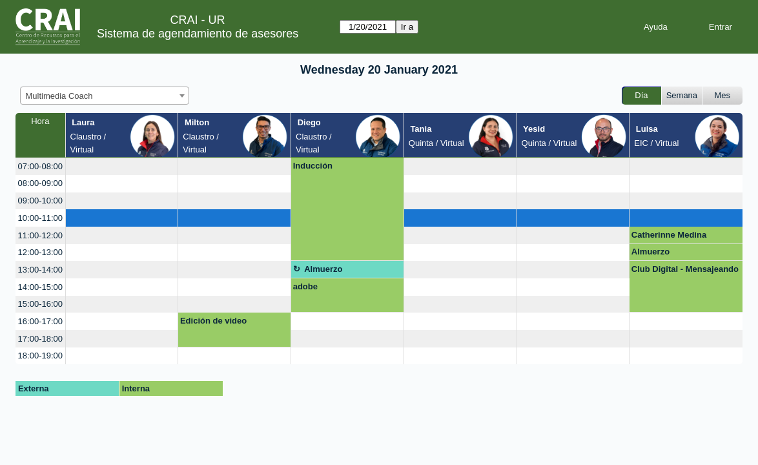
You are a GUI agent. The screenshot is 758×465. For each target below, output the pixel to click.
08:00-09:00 (40, 183)
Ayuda (656, 27)
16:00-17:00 (40, 321)
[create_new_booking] (122, 166)
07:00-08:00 (40, 166)
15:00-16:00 (40, 304)
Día (641, 95)
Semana (681, 95)
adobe (305, 286)
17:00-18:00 (40, 339)
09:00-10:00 (40, 200)
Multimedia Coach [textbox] (59, 96)
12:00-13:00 (40, 252)
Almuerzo (650, 251)
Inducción (313, 165)
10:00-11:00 (40, 218)
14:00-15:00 (40, 287)
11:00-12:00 (40, 235)
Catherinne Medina (668, 235)
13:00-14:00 (40, 269)
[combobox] (104, 96)
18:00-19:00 (40, 355)
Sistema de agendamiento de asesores (197, 33)
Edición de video (213, 321)
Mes (723, 95)
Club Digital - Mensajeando (685, 269)
